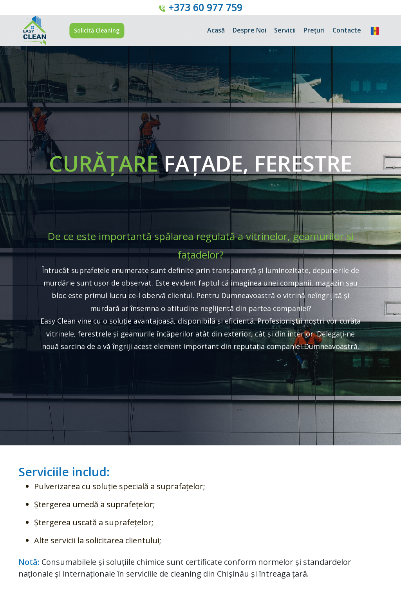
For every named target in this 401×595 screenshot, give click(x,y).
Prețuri (314, 30)
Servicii (285, 30)
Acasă (216, 30)
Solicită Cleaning (96, 30)
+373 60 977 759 (205, 7)
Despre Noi (249, 30)
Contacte (346, 30)
